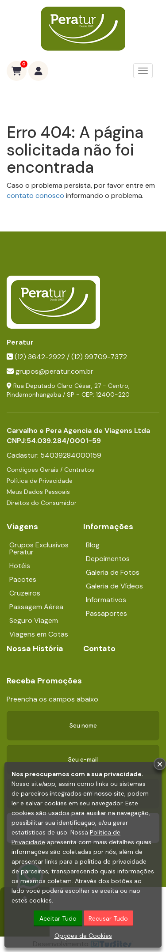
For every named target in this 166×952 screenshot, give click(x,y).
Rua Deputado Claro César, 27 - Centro (70, 386)
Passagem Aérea (36, 606)
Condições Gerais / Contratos (50, 470)
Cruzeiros (24, 593)
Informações (108, 526)
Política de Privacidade (40, 481)
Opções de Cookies (83, 937)
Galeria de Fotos (112, 572)
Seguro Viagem (33, 620)
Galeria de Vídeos (114, 586)
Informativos (106, 599)
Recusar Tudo (108, 919)
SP (70, 394)
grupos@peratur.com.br (54, 371)
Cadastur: (54, 455)
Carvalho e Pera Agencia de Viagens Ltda (78, 430)
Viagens (22, 526)
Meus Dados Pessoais (38, 492)
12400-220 (113, 394)
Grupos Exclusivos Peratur (39, 548)
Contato (99, 648)
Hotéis (19, 565)
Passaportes (106, 613)
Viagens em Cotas (38, 634)
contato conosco (35, 195)
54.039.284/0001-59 (64, 440)
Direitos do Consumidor (42, 503)
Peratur (20, 342)
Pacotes (22, 579)
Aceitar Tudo (58, 919)
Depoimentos (108, 558)
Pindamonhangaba (34, 394)
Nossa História (35, 648)
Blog (93, 545)
